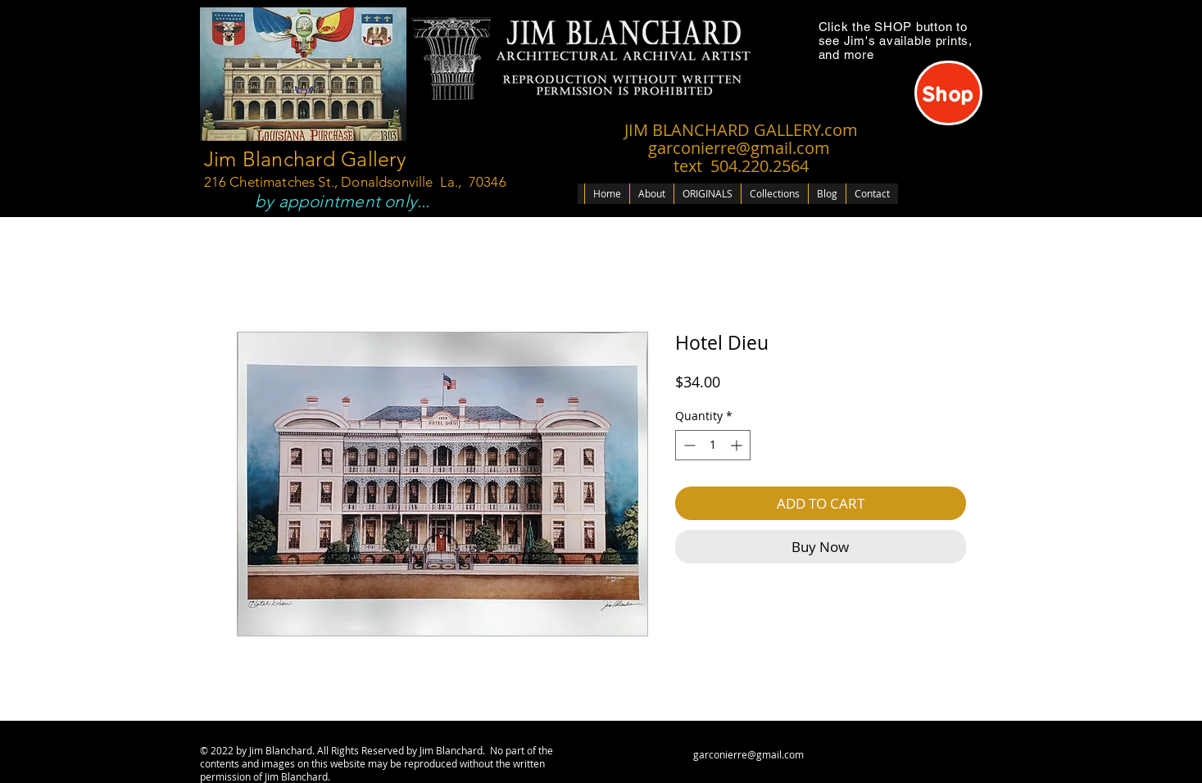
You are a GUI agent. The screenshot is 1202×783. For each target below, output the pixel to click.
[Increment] (738, 445)
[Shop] (948, 93)
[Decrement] (688, 445)
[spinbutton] (713, 445)
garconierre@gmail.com (748, 754)
